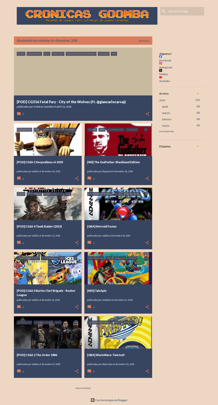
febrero (167, 119)
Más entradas (83, 388)
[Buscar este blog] (185, 11)
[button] (147, 114)
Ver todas (144, 41)
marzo (166, 113)
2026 (162, 100)
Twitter (163, 74)
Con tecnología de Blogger (109, 400)
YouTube (164, 81)
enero (165, 125)
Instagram (165, 67)
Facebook (165, 60)
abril (165, 106)
